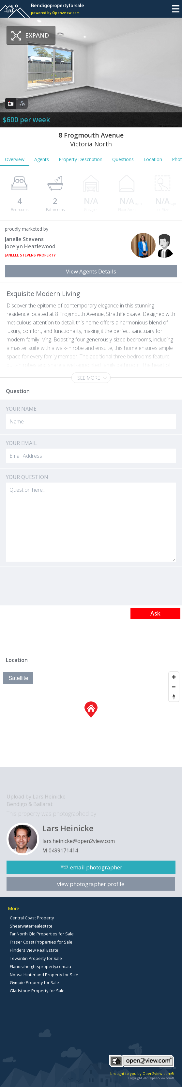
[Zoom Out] (174, 687)
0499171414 (63, 850)
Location (153, 159)
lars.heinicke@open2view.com (78, 841)
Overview (14, 159)
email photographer (96, 867)
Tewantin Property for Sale (36, 958)
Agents (41, 159)
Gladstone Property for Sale (37, 991)
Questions (123, 159)
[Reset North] (174, 696)
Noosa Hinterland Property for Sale (44, 975)
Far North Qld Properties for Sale (42, 934)
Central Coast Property (32, 918)
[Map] (91, 718)
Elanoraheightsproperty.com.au (40, 966)
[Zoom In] (174, 677)
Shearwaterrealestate (31, 926)
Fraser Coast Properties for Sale (41, 942)
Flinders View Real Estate (34, 950)
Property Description (80, 159)
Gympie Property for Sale (34, 982)
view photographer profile (90, 884)
